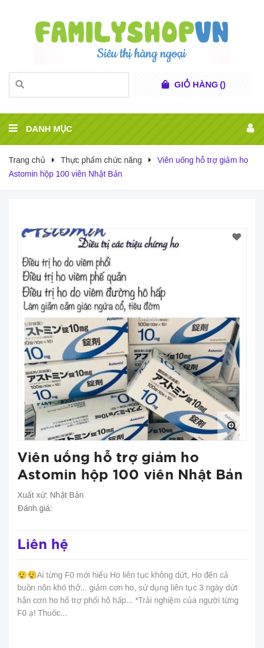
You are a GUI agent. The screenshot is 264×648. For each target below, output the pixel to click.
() (199, 84)
